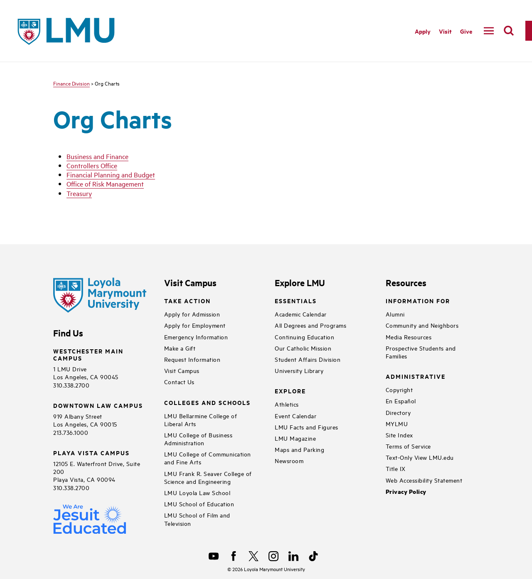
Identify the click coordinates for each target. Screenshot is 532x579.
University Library (299, 370)
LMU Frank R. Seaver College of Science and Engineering (208, 477)
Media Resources (409, 337)
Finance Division (71, 83)
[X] (254, 556)
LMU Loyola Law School (197, 492)
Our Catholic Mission (303, 348)
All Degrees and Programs (310, 325)
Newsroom (289, 460)
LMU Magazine (295, 438)
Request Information (192, 359)
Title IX (396, 468)
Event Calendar (295, 416)
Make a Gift (180, 348)
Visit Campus (182, 370)
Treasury (79, 193)
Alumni (395, 314)
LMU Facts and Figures (306, 427)
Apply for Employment (195, 325)
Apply (423, 31)
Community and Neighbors (422, 325)
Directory (398, 412)
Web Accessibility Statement (424, 480)
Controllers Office (91, 165)
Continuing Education (304, 337)
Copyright (399, 389)
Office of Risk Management (105, 183)
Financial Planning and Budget (110, 174)
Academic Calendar (301, 314)
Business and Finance (97, 156)
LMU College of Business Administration (198, 439)
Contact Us (179, 381)
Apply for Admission (192, 314)
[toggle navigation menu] (489, 31)
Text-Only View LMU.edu (420, 457)
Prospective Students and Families (421, 352)
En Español (401, 401)
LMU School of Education (199, 504)
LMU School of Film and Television (197, 519)
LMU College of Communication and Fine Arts (207, 458)
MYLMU (397, 423)
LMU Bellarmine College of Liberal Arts (200, 419)
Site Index (399, 435)
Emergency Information (196, 337)
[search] (509, 31)
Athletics (287, 404)
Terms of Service (408, 446)
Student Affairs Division (307, 359)
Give (466, 31)
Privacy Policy (406, 492)
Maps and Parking (299, 449)
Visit (445, 31)
